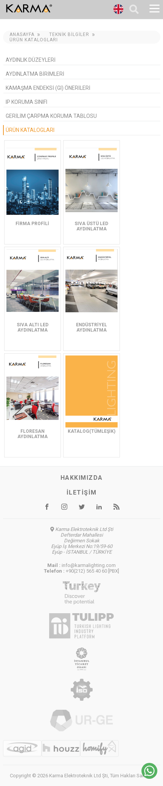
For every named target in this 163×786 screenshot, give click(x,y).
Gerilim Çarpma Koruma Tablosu (51, 116)
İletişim (82, 492)
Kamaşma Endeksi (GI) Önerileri (48, 88)
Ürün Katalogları (33, 39)
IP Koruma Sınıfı (26, 102)
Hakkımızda (82, 477)
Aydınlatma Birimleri (35, 74)
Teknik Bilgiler (69, 34)
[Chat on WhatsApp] (149, 776)
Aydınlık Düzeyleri (31, 60)
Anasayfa (21, 34)
